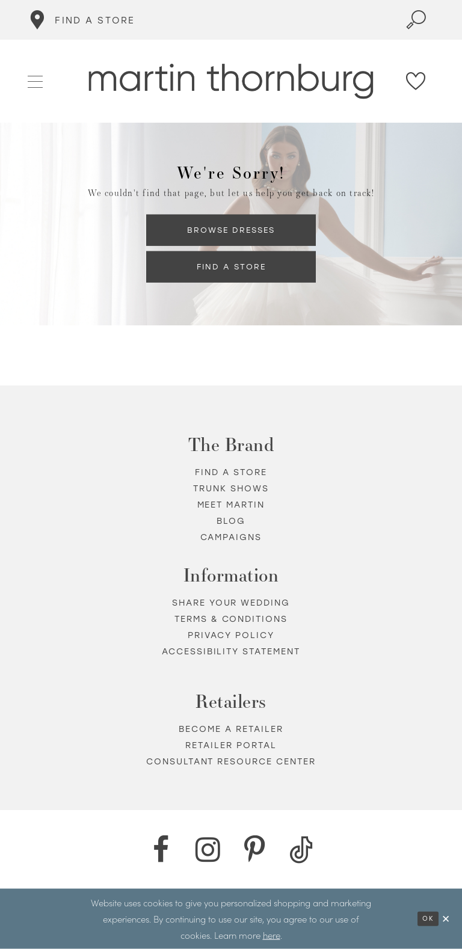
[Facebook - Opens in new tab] (160, 849)
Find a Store (231, 266)
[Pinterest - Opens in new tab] (254, 849)
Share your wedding (231, 603)
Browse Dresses (231, 229)
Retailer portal (231, 745)
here (271, 934)
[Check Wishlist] (416, 81)
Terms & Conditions (231, 619)
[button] (35, 80)
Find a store (231, 472)
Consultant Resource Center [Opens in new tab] (231, 762)
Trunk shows (231, 489)
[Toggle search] (416, 20)
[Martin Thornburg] (231, 81)
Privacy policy (231, 635)
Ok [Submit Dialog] (428, 919)
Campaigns (231, 537)
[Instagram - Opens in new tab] (207, 849)
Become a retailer (231, 729)
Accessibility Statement (231, 651)
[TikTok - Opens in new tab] (301, 849)
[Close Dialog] (446, 919)
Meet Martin (231, 505)
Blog (231, 521)
